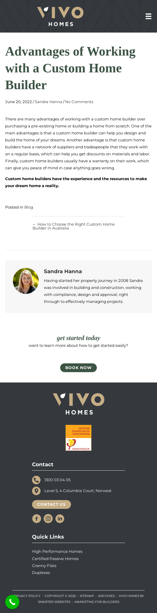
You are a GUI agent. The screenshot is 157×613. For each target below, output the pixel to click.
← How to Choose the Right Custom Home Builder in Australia (74, 226)
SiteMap (87, 596)
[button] (36, 518)
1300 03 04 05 (57, 480)
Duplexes (41, 572)
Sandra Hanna (48, 101)
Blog (28, 207)
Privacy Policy (27, 596)
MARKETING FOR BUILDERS (97, 602)
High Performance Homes (57, 551)
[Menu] (148, 16)
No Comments (79, 101)
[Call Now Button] (12, 602)
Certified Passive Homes (55, 558)
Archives (106, 596)
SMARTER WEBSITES (54, 602)
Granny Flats (44, 565)
